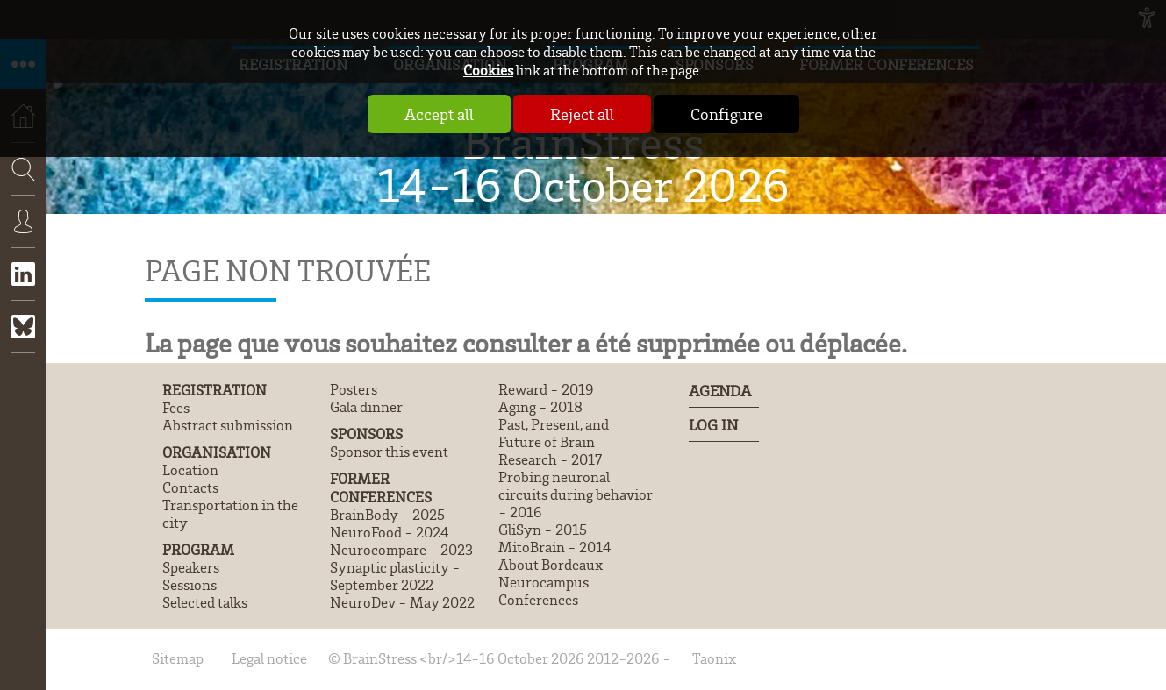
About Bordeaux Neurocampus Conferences (550, 582)
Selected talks (204, 602)
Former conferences (381, 487)
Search (17, 221)
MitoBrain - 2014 (554, 547)
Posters (353, 389)
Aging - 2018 (540, 407)
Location (190, 470)
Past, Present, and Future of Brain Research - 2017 (553, 442)
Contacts (190, 487)
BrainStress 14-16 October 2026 (583, 163)
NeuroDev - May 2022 (402, 602)
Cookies (488, 69)
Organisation (216, 452)
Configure (726, 113)
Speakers (190, 567)
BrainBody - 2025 (387, 514)
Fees (176, 407)
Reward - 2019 (546, 389)
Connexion (23, 234)
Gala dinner (366, 407)
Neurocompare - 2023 (401, 549)
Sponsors (366, 433)
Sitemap (178, 658)
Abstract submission (227, 425)
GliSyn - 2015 (542, 529)
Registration (214, 390)
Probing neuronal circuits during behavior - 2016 (575, 494)
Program (198, 549)
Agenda (720, 390)
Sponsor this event (389, 451)
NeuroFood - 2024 (389, 532)
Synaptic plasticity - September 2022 (395, 576)
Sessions (189, 585)
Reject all (582, 113)
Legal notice (269, 658)
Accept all (439, 113)
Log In (713, 424)
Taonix (714, 658)
